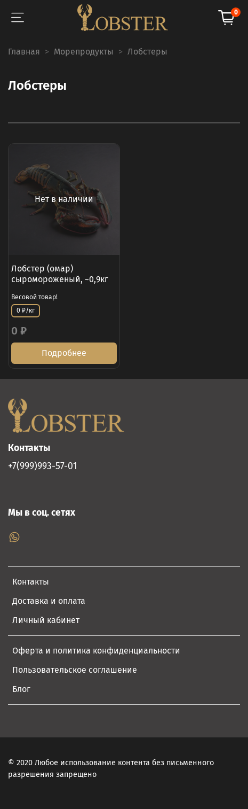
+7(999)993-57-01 (42, 466)
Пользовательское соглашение (74, 670)
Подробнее (64, 353)
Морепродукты (84, 51)
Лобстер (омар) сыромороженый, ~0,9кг (59, 273)
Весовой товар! (34, 297)
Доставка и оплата (48, 601)
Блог (21, 689)
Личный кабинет (45, 620)
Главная (24, 51)
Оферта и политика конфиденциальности (96, 650)
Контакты (30, 582)
